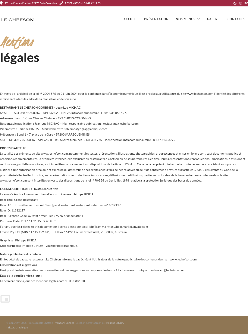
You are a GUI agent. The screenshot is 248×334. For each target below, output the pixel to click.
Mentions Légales (64, 322)
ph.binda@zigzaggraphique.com (86, 129)
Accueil (130, 19)
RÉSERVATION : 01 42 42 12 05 (80, 3)
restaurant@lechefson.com (121, 123)
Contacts (236, 19)
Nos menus (185, 19)
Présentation (156, 19)
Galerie (213, 19)
